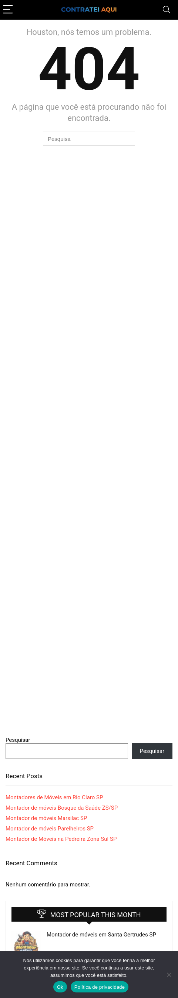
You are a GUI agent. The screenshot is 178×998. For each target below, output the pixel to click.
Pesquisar (18, 740)
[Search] (166, 10)
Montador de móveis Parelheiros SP (50, 828)
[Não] (168, 974)
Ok (60, 987)
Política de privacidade (99, 987)
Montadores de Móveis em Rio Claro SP (54, 797)
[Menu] (9, 10)
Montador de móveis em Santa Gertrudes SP (101, 934)
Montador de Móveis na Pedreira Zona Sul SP (61, 839)
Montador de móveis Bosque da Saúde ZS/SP (62, 807)
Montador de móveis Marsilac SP (46, 818)
